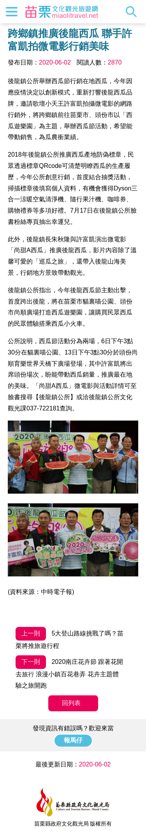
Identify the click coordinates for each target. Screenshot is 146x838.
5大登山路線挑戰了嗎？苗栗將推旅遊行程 (69, 638)
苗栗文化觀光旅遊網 (61, 11)
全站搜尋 (133, 11)
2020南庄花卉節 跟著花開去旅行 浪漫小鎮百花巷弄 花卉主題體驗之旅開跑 (69, 672)
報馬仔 (73, 740)
